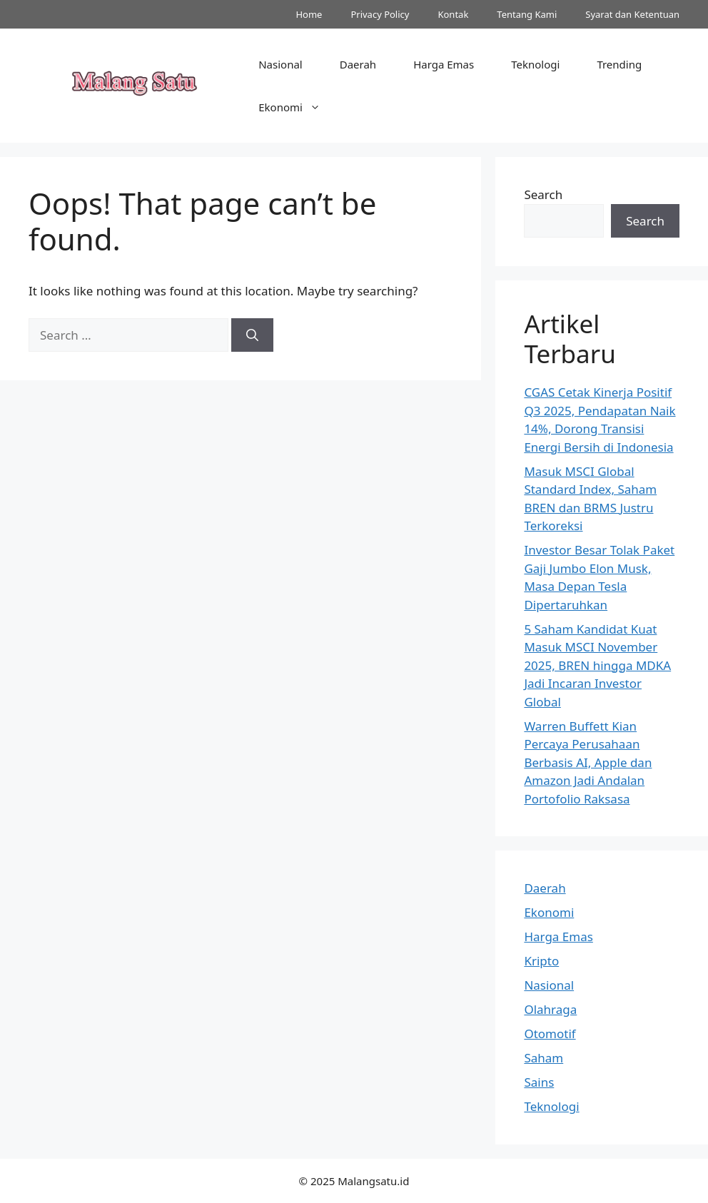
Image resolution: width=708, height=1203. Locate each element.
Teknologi (535, 64)
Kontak (453, 14)
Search (543, 194)
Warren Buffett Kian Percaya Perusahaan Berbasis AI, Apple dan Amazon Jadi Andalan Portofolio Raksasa (588, 762)
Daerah (358, 64)
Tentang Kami (527, 14)
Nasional (280, 64)
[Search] (252, 335)
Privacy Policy (379, 14)
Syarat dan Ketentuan (632, 14)
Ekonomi (298, 107)
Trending (619, 64)
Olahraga (550, 1009)
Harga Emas (443, 64)
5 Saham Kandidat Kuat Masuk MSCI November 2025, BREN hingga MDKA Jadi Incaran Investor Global (597, 665)
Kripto (541, 961)
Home (308, 14)
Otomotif (549, 1033)
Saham (543, 1058)
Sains (539, 1082)
